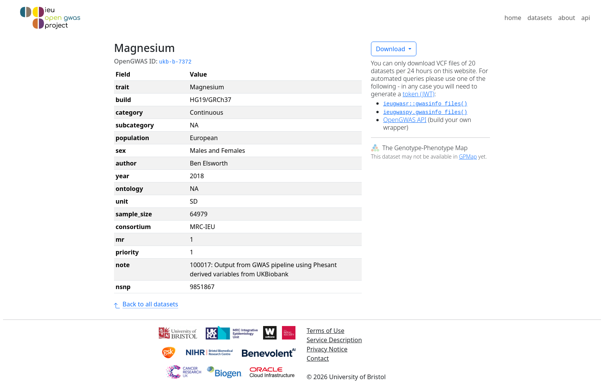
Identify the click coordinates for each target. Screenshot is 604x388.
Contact (318, 358)
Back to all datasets (146, 304)
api (585, 17)
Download (391, 49)
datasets (539, 17)
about (566, 17)
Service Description (334, 340)
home (513, 17)
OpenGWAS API (404, 119)
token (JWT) (419, 94)
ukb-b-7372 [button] (175, 62)
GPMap (467, 156)
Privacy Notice (327, 349)
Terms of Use (325, 330)
